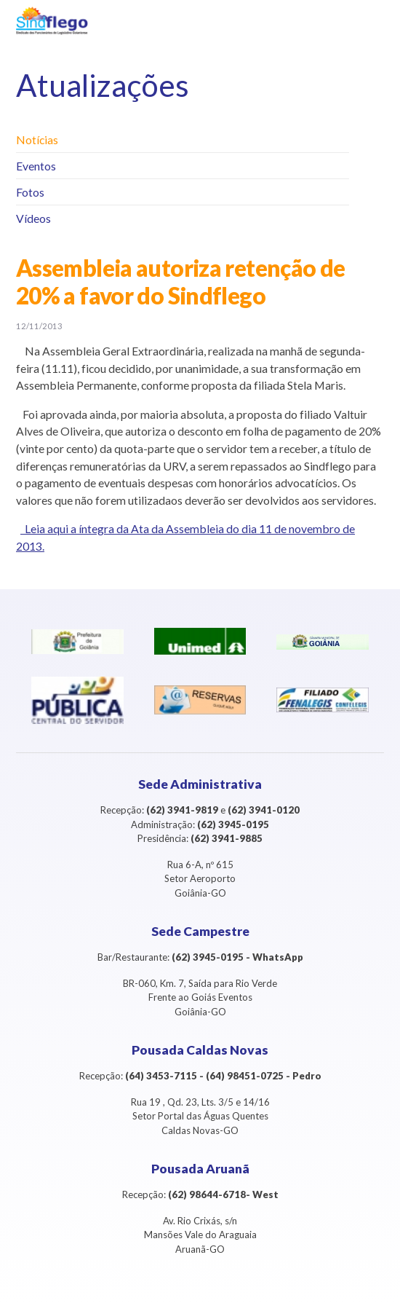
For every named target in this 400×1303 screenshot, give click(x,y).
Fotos (30, 192)
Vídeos (33, 218)
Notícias (37, 139)
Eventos (36, 166)
